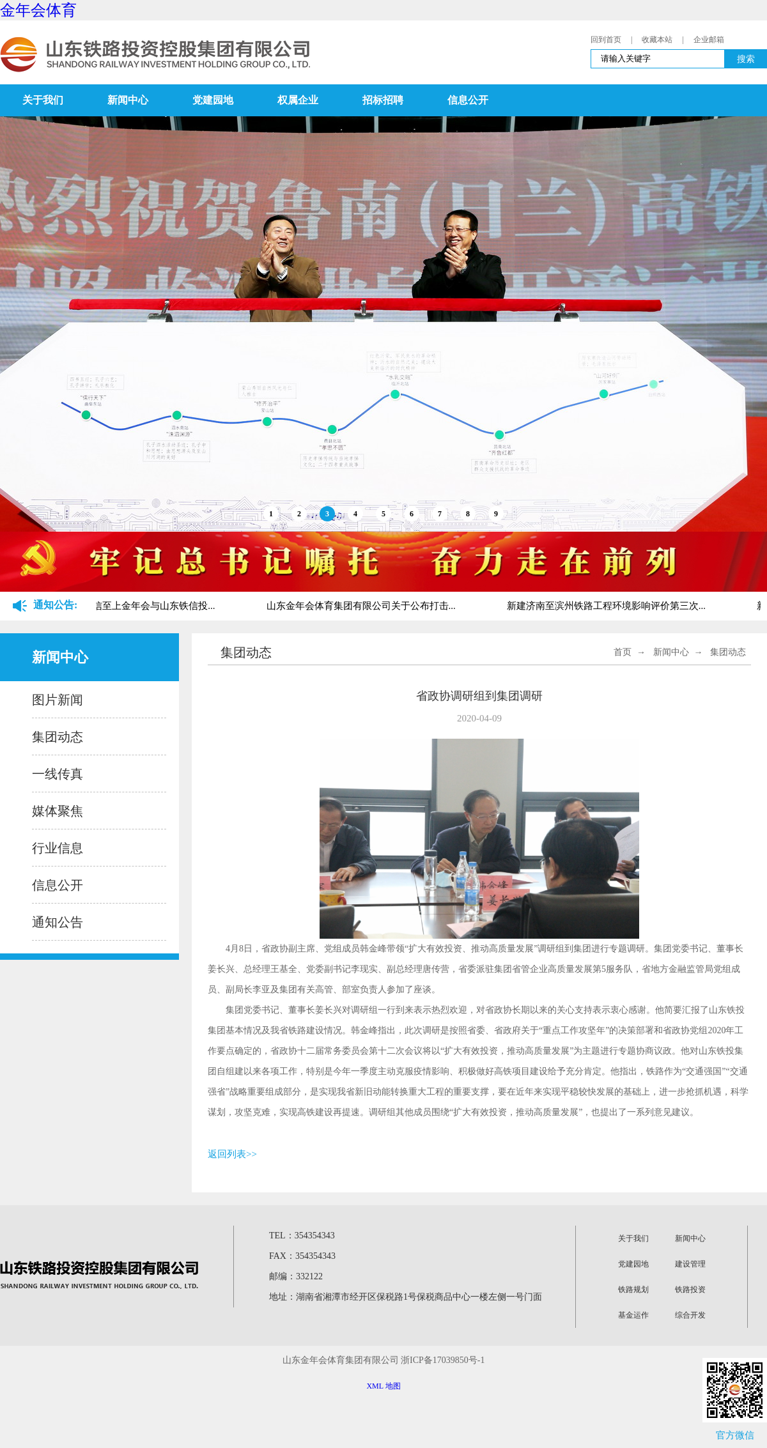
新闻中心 (127, 100)
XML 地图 (383, 1386)
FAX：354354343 (302, 1256)
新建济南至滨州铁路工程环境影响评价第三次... (611, 606)
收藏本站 (657, 39)
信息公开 (467, 100)
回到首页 (606, 39)
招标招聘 (382, 100)
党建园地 (212, 100)
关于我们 (42, 100)
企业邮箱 (708, 39)
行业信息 (57, 848)
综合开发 (690, 1315)
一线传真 (57, 774)
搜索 (746, 59)
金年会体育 (38, 10)
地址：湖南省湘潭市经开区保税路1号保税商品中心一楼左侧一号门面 (405, 1297)
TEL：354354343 (302, 1235)
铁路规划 (633, 1289)
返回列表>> (232, 1154)
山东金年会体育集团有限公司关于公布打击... (366, 606)
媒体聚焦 (57, 811)
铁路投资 (690, 1289)
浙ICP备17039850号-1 (442, 1360)
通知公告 (57, 922)
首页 (622, 652)
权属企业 (297, 100)
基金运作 (633, 1315)
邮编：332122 (296, 1276)
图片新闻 (57, 700)
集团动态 (57, 737)
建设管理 (690, 1263)
